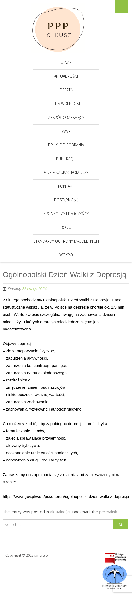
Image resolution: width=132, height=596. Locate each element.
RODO (66, 227)
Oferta (66, 89)
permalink (108, 511)
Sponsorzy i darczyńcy (66, 213)
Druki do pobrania (66, 144)
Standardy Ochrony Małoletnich (66, 241)
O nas (66, 62)
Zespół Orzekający (66, 117)
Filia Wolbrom (66, 103)
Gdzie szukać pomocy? (66, 172)
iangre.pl (41, 555)
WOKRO (66, 254)
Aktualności (66, 76)
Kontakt (66, 186)
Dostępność (66, 199)
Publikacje (66, 158)
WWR (66, 131)
